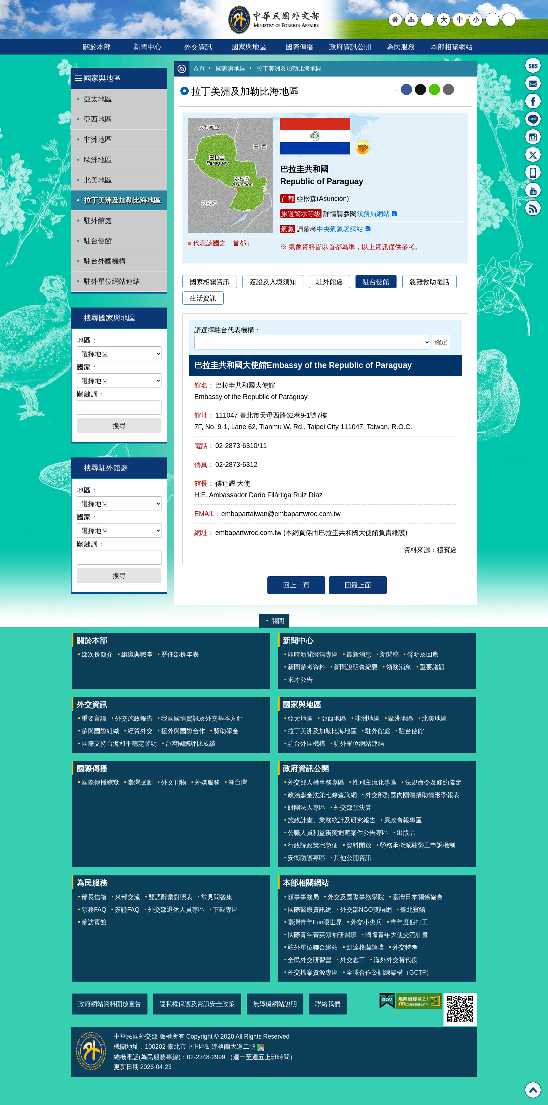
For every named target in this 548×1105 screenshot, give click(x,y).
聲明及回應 (423, 654)
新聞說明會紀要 (356, 667)
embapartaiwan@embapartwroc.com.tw (280, 514)
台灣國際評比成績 (190, 743)
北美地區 (98, 180)
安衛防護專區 (306, 857)
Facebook (406, 89)
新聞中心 (147, 47)
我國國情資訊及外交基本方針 (202, 718)
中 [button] (459, 19)
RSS (533, 208)
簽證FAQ (127, 909)
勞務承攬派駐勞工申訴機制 (417, 845)
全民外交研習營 (310, 959)
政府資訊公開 (350, 47)
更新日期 (126, 1066)
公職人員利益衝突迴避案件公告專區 (338, 832)
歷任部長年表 (180, 654)
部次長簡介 (97, 654)
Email (448, 89)
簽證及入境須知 (273, 282)
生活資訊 (203, 298)
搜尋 (509, 20)
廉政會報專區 (403, 820)
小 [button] (476, 19)
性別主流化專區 (375, 782)
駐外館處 (98, 220)
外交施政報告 (134, 718)
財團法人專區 (306, 807)
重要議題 (432, 667)
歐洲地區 (98, 160)
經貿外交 (140, 731)
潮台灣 (237, 782)
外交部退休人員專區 (176, 909)
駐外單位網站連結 (112, 281)
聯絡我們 (327, 1004)
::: (75, 71)
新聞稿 (389, 654)
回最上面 (358, 585)
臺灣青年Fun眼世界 (315, 922)
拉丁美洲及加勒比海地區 (122, 200)
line (434, 89)
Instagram (533, 136)
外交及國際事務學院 (355, 897)
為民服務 (401, 47)
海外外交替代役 (396, 959)
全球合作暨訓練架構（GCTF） (389, 972)
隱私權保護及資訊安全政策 (197, 1004)
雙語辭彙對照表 (171, 897)
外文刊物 (173, 782)
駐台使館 (98, 241)
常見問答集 (216, 897)
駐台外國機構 (105, 261)
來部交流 (127, 897)
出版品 (406, 832)
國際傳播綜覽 (100, 782)
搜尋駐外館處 (106, 468)
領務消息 (398, 667)
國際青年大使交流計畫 (396, 934)
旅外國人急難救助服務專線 (533, 65)
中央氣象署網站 (340, 229)
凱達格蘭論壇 (365, 947)
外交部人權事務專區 (316, 782)
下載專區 (225, 909)
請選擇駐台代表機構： (227, 330)
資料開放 (359, 845)
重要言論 (94, 718)
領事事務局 (303, 897)
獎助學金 (226, 731)
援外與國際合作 (183, 731)
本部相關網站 (452, 47)
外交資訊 (198, 47)
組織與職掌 (137, 654)
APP (533, 172)
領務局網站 (373, 214)
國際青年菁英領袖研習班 (322, 934)
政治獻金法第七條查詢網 (322, 795)
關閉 (278, 621)
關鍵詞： (91, 394)
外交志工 (352, 959)
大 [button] (443, 19)
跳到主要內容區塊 (3, 3)
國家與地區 (248, 47)
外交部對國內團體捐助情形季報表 (412, 795)
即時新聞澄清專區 (313, 654)
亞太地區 (98, 99)
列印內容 (462, 89)
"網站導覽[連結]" (411, 20)
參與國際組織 (100, 731)
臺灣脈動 (140, 782)
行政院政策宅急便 (313, 845)
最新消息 (359, 654)
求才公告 (300, 679)
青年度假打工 (409, 922)
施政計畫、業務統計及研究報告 (332, 820)
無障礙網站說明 (275, 1004)
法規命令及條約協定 (433, 782)
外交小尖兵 (366, 922)
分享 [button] (492, 20)
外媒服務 (207, 782)
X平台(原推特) (533, 154)
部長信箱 (533, 83)
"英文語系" (427, 20)
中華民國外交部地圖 (260, 1047)
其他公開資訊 (353, 857)
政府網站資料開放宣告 (109, 1004)
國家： (87, 367)
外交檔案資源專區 (313, 972)
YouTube (533, 190)
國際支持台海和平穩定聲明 (119, 743)
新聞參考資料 (306, 667)
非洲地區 (98, 139)
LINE (533, 119)
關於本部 (97, 47)
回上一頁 (296, 585)
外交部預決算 (353, 807)
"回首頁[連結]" (395, 20)
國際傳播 (299, 47)
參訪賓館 (94, 922)
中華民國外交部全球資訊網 (274, 19)
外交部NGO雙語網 (366, 909)
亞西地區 (98, 119)
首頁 (199, 69)
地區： (87, 340)
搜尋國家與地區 (109, 318)
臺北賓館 (412, 909)
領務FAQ (93, 909)
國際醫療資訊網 (310, 909)
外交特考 (405, 947)
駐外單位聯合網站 (313, 947)
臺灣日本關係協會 (417, 897)
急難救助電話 (429, 282)
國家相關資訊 (210, 282)
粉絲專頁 (533, 101)
